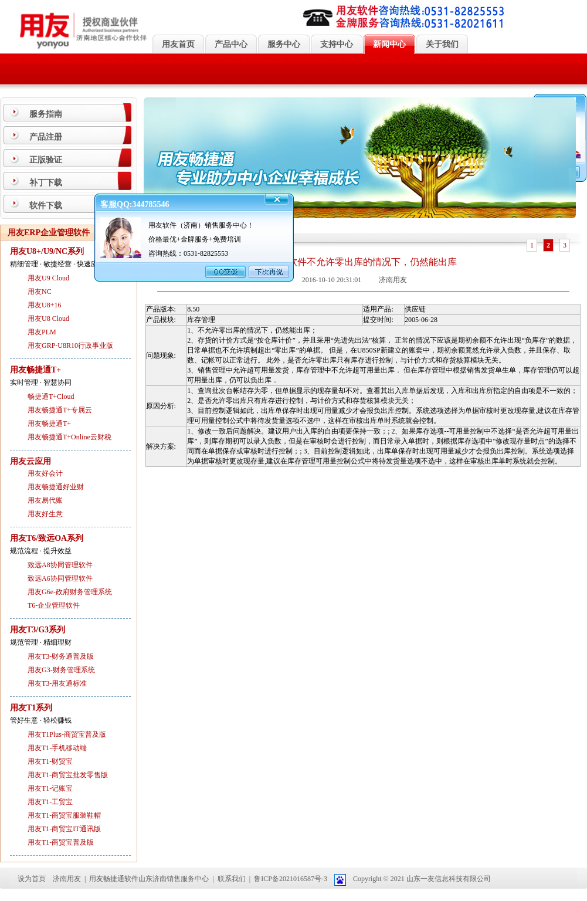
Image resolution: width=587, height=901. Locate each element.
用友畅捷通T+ (35, 369)
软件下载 (45, 205)
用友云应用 (30, 461)
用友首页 (178, 44)
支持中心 (336, 44)
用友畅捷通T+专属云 (60, 410)
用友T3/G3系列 (37, 629)
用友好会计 (45, 473)
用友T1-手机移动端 (57, 748)
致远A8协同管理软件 (60, 565)
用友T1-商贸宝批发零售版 (68, 775)
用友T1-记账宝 (50, 788)
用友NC (40, 291)
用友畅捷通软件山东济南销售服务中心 (149, 879)
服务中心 (283, 44)
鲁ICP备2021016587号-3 (290, 879)
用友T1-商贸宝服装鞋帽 (64, 815)
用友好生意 (45, 514)
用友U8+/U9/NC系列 (47, 251)
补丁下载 (45, 182)
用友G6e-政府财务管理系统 (70, 592)
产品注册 (45, 137)
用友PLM (42, 332)
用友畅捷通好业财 (56, 487)
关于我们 (442, 44)
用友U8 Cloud (48, 318)
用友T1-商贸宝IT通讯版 (64, 829)
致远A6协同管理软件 (60, 578)
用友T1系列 (31, 707)
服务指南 (45, 114)
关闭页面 (341, 482)
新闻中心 (389, 44)
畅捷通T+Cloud (51, 396)
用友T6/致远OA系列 (46, 538)
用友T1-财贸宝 (50, 761)
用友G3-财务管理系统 (61, 670)
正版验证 (45, 159)
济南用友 (67, 879)
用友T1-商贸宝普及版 (61, 842)
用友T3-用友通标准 (57, 683)
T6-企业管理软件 (54, 605)
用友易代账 (45, 500)
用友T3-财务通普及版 (61, 656)
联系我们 (232, 879)
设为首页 (32, 879)
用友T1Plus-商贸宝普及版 (67, 734)
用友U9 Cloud (48, 278)
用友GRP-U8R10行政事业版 (70, 345)
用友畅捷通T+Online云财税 (69, 437)
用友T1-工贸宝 (50, 802)
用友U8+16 (44, 305)
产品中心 (231, 44)
